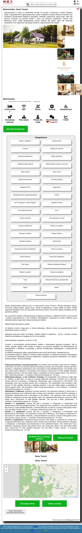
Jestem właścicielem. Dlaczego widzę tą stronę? (15, 511)
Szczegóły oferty (27, 504)
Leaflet (65, 497)
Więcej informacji (65, 438)
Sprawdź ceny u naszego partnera (39, 438)
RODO (32, 530)
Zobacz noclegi (54, 504)
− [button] (6, 470)
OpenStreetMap (73, 497)
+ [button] (6, 467)
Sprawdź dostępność (16, 129)
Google (35, 526)
